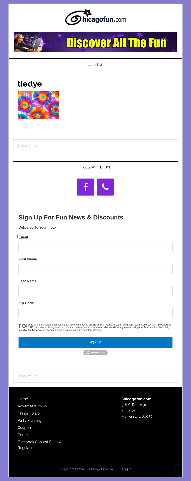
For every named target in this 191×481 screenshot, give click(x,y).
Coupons (25, 428)
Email (23, 237)
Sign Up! (95, 342)
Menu (98, 65)
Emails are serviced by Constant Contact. (79, 330)
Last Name (28, 281)
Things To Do (29, 413)
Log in (126, 469)
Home (23, 399)
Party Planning (29, 420)
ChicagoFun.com (95, 18)
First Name (28, 259)
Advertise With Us (32, 406)
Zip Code (26, 303)
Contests (25, 435)
